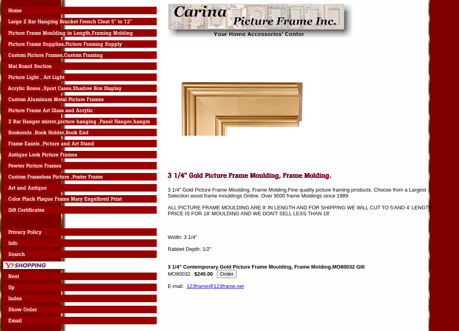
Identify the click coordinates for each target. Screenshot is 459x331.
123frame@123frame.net (215, 286)
